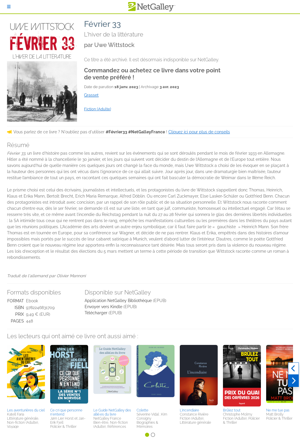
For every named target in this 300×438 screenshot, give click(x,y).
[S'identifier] (9, 7)
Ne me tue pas (277, 410)
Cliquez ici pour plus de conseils (199, 132)
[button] (26, 375)
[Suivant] (293, 381)
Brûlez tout (231, 410)
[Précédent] (293, 368)
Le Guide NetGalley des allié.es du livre (112, 412)
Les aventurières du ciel (26, 410)
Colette (142, 410)
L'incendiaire (189, 410)
